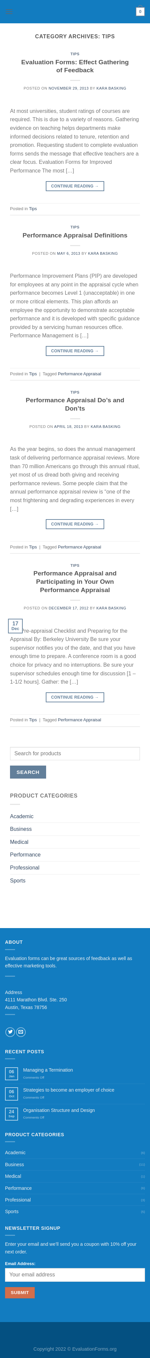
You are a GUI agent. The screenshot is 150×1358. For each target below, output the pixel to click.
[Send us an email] (21, 1032)
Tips (75, 54)
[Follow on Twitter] (10, 1032)
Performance (25, 854)
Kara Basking (111, 88)
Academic (21, 816)
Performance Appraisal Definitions (75, 235)
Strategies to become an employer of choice (68, 1090)
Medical (19, 842)
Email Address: (20, 1263)
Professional (24, 867)
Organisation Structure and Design (59, 1110)
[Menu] (9, 11)
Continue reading (75, 186)
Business (21, 829)
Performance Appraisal (79, 373)
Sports (17, 880)
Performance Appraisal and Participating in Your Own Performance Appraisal (75, 581)
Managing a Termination (48, 1070)
